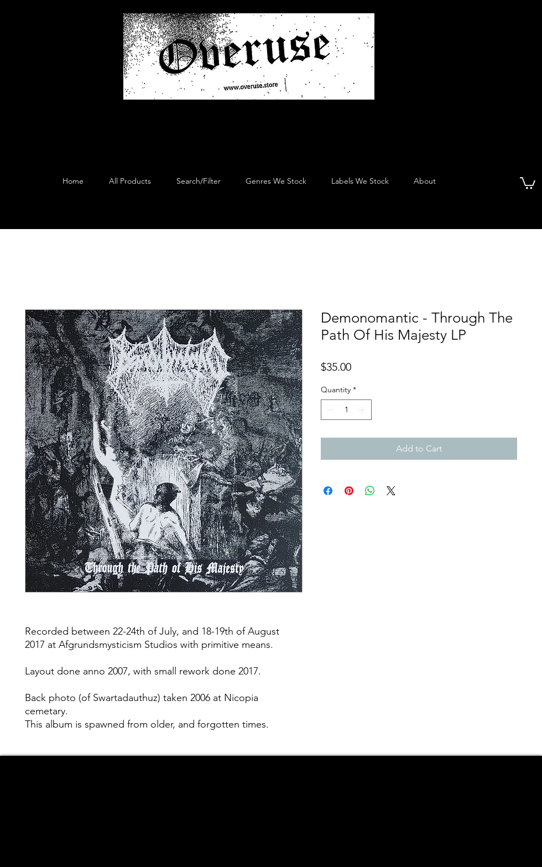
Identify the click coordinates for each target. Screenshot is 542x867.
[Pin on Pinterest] (349, 490)
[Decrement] (329, 409)
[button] (527, 182)
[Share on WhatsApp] (370, 490)
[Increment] (363, 409)
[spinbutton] (346, 409)
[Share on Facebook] (328, 490)
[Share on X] (391, 490)
